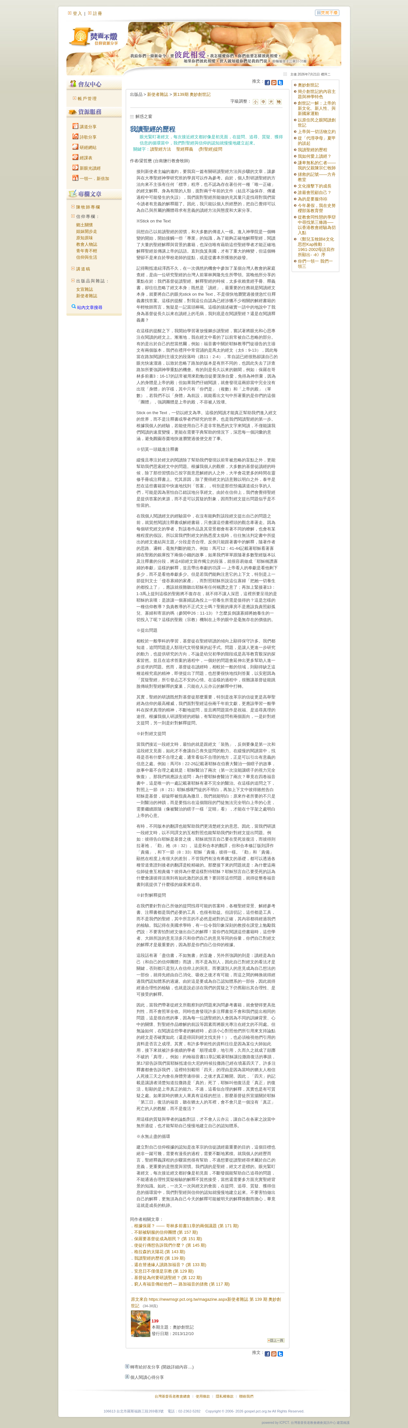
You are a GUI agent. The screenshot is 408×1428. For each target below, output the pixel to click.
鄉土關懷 (84, 224)
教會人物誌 (86, 244)
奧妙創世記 (308, 85)
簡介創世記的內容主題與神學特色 (317, 94)
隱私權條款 (225, 1396)
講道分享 (84, 126)
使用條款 (203, 1396)
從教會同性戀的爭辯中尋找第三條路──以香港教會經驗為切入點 (317, 225)
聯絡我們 (246, 1396)
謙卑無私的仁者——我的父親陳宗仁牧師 (317, 165)
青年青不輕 (86, 250)
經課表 (82, 157)
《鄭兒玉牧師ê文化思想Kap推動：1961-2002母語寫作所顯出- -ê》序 (316, 247)
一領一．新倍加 (91, 178)
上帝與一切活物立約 (317, 131)
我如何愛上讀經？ (315, 156)
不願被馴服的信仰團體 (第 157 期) (166, 1232)
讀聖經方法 (160, 149)
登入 (78, 13)
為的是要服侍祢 (312, 199)
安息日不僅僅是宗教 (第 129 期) (164, 1271)
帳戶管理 (87, 98)
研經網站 (84, 147)
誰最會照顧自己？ (315, 192)
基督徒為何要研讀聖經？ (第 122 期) (168, 1277)
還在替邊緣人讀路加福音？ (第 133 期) (170, 1264)
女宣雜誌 (84, 289)
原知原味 (84, 237)
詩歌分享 (84, 137)
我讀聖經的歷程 (312, 149)
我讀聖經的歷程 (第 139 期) (159, 1258)
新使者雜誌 (86, 295)
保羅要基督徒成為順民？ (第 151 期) (168, 1238)
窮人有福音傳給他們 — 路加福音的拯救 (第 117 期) (182, 1284)
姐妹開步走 (86, 231)
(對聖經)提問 (211, 149)
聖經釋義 (184, 149)
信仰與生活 (86, 257)
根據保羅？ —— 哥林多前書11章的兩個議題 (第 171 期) (186, 1225)
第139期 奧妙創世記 (192, 94)
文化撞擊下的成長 (315, 186)
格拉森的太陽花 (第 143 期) (159, 1251)
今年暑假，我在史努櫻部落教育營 (317, 208)
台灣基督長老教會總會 (172, 1396)
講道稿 (83, 268)
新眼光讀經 (86, 168)
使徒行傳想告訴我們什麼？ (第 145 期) (170, 1245)
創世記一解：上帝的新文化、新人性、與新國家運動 (317, 108)
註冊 (98, 13)
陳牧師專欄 (88, 207)
